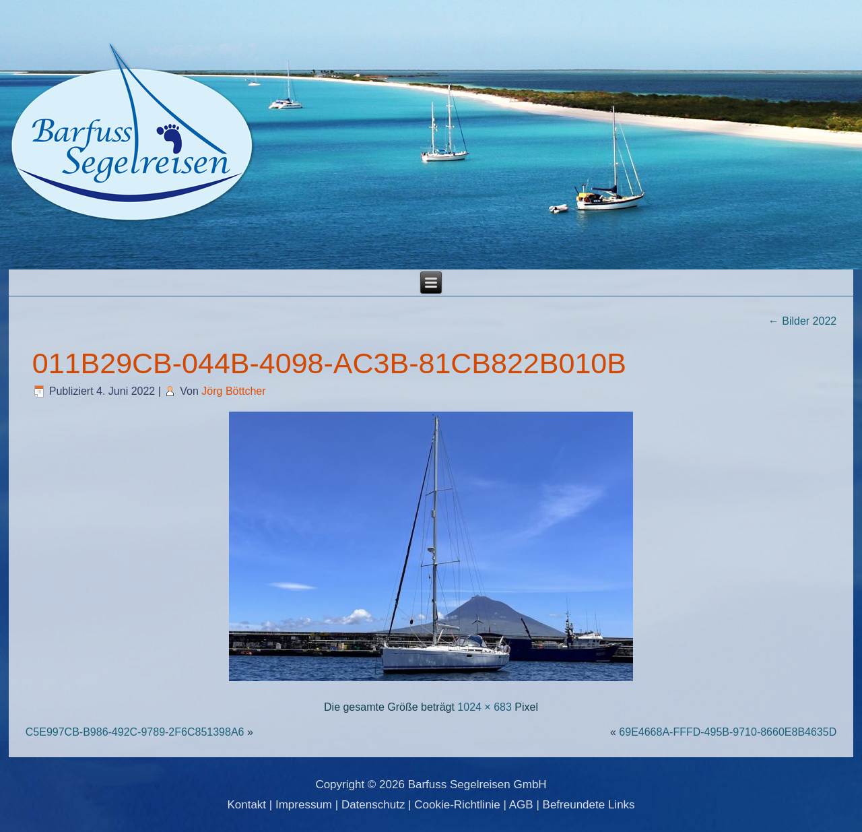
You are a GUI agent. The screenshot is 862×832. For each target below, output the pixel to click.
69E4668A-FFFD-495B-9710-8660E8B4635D (727, 732)
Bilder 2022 (802, 321)
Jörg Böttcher (233, 391)
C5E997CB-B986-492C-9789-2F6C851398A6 (135, 732)
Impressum (303, 804)
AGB (521, 804)
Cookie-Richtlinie (457, 804)
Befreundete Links (589, 804)
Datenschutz (373, 804)
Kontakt (246, 804)
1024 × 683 (484, 707)
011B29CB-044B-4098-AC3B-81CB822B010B (329, 363)
